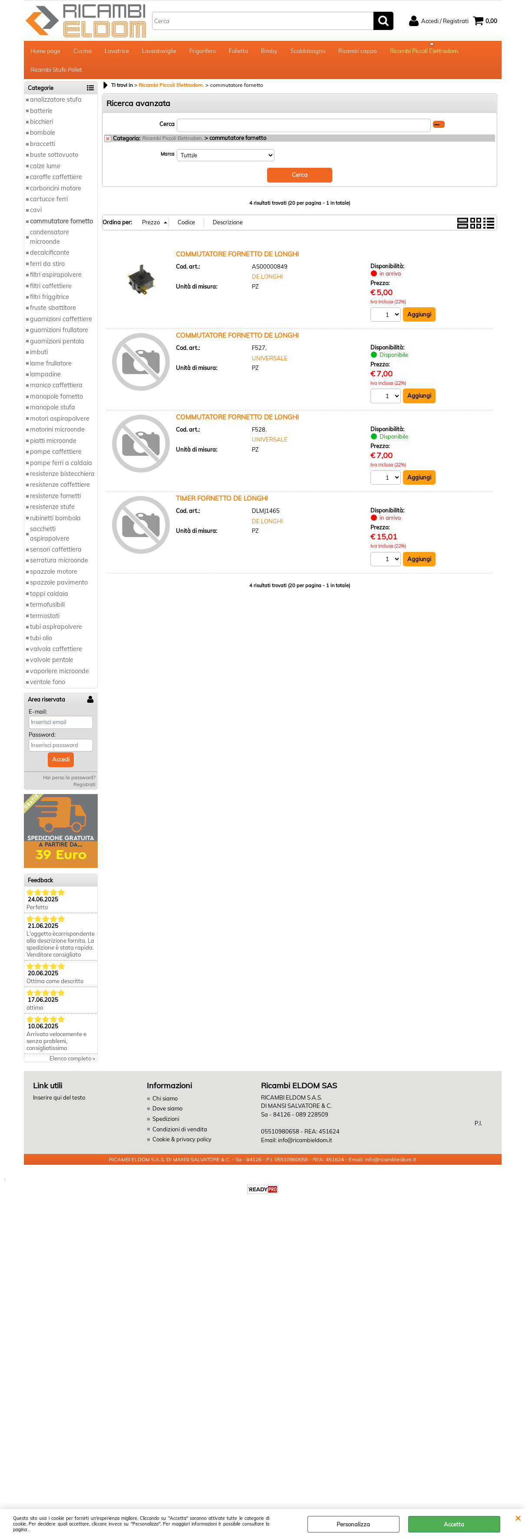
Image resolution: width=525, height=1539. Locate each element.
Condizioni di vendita (179, 1134)
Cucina (82, 52)
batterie (41, 116)
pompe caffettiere (56, 457)
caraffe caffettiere (56, 182)
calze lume (45, 172)
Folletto (238, 52)
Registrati (84, 790)
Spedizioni (165, 1124)
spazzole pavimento (59, 588)
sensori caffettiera (56, 555)
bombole (42, 139)
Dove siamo (167, 1114)
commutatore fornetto (61, 227)
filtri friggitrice (49, 302)
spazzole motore (53, 577)
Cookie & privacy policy (181, 1144)
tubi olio (41, 644)
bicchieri (41, 127)
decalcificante (49, 258)
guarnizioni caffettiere (61, 325)
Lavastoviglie (159, 52)
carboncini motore (55, 194)
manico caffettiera (56, 391)
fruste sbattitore (53, 314)
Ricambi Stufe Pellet (56, 73)
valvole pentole (51, 666)
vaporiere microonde (59, 677)
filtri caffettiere (51, 292)
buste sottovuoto (54, 161)
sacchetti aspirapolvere (49, 539)
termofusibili (47, 610)
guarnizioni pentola (57, 347)
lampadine (45, 380)
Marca (168, 159)
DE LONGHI (267, 282)
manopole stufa (52, 413)
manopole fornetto (56, 402)
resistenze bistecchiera (62, 479)
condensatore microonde (49, 242)
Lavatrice (117, 52)
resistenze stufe (52, 513)
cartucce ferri (49, 205)
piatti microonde (53, 446)
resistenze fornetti (55, 501)
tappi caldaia (49, 599)
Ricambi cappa (357, 52)
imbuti (39, 358)
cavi (36, 216)
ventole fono (47, 688)
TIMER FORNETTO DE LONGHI (222, 504)
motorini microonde (57, 435)
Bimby (269, 52)
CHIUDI (518, 1517)
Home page (45, 52)
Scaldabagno (308, 52)
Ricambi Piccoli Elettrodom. (424, 52)
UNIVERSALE (269, 363)
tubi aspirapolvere (56, 632)
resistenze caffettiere (60, 491)
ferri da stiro (47, 269)
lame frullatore (51, 369)
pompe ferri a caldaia (61, 468)
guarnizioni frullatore (59, 336)
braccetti (42, 149)
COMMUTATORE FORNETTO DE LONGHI (237, 259)
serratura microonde (59, 566)
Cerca (167, 129)
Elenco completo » (72, 1063)
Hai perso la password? (69, 783)
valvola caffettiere (56, 654)
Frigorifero (202, 52)
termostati (44, 621)
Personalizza (353, 1524)
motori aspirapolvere (59, 424)
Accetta (454, 1524)
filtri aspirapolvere (56, 280)
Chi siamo (165, 1103)
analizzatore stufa (56, 105)
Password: (42, 740)
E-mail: (38, 717)
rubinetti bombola (55, 524)
